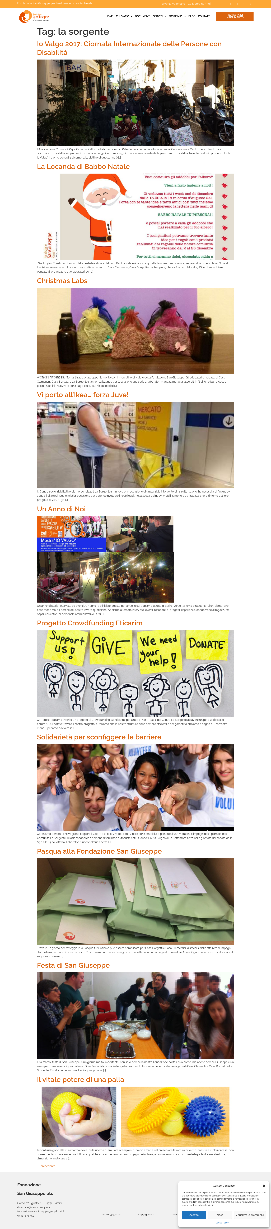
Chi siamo (124, 16)
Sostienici (177, 16)
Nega (220, 1215)
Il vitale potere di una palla (80, 1079)
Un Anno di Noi (61, 509)
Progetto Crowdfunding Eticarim (90, 623)
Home (109, 16)
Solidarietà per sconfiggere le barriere (99, 737)
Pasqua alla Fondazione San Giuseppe (99, 851)
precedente (46, 1166)
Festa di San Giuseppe (73, 965)
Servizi (159, 16)
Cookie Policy (222, 1223)
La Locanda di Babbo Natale (83, 166)
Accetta (194, 1215)
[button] (264, 1185)
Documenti (143, 16)
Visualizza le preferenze (250, 1215)
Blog (191, 16)
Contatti (204, 16)
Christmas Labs (62, 281)
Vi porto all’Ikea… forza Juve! (83, 395)
